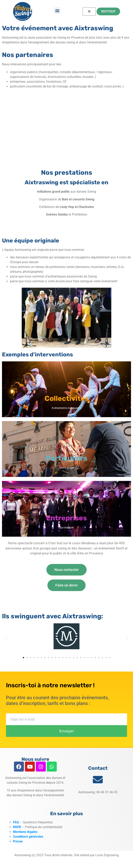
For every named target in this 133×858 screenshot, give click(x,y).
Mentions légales (25, 832)
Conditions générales (28, 836)
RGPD (17, 827)
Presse (18, 841)
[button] (57, 10)
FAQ (16, 822)
